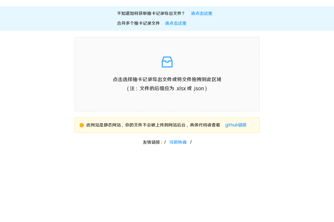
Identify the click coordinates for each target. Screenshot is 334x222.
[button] (167, 74)
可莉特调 (178, 142)
